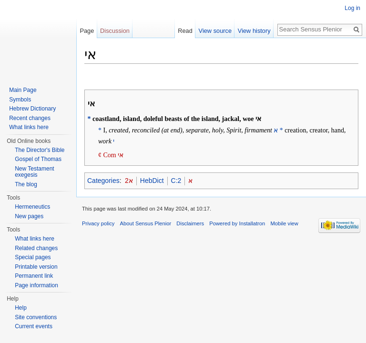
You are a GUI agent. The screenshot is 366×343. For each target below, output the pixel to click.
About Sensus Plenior (146, 223)
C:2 (176, 180)
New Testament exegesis (34, 172)
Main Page (22, 90)
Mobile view (284, 223)
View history (254, 30)
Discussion (115, 30)
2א (129, 180)
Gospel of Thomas (38, 159)
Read (185, 30)
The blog (26, 184)
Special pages (33, 257)
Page (87, 30)
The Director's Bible (39, 150)
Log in (352, 8)
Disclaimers (190, 223)
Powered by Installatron (237, 223)
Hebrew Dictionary (32, 108)
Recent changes (30, 118)
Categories (103, 180)
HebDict (152, 180)
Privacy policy (98, 223)
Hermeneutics (32, 206)
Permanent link (34, 275)
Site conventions (36, 317)
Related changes (36, 248)
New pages (29, 216)
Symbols (20, 99)
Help (21, 307)
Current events (33, 326)
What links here (29, 127)
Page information (36, 285)
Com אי (113, 155)
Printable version (36, 266)
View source (215, 30)
